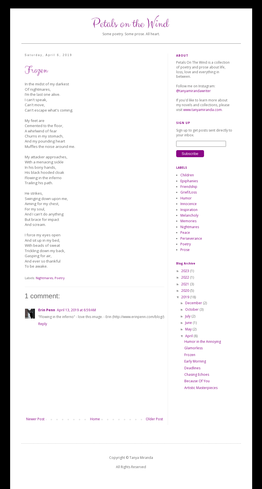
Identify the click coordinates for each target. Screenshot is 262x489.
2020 (185, 290)
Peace (185, 232)
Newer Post (35, 419)
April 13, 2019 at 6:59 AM (76, 310)
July (188, 316)
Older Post (154, 419)
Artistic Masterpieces (201, 387)
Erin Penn (46, 310)
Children (187, 175)
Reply (42, 323)
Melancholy (189, 215)
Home (95, 419)
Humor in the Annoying (202, 341)
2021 (185, 284)
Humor (186, 198)
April (189, 336)
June (189, 322)
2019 (185, 297)
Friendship (188, 186)
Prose (185, 249)
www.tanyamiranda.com (202, 109)
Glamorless (193, 348)
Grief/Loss (188, 192)
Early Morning (195, 361)
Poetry (59, 278)
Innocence (188, 203)
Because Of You (197, 381)
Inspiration (189, 209)
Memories (188, 221)
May (188, 329)
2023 (185, 270)
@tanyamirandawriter (193, 90)
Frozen (189, 354)
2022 (185, 277)
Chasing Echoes (196, 374)
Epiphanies (189, 181)
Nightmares (44, 278)
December (194, 303)
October (192, 309)
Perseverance (191, 238)
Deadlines (192, 368)
